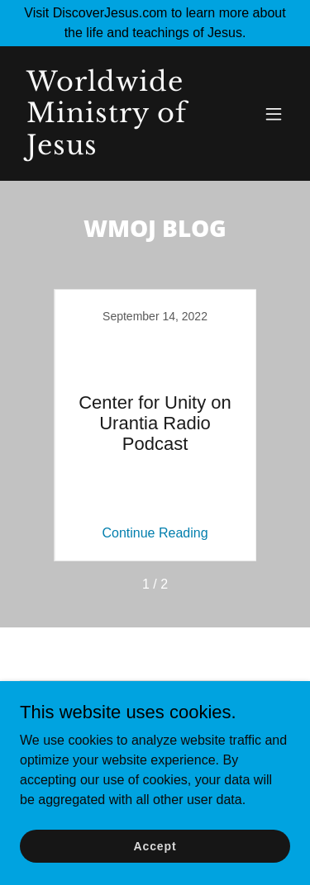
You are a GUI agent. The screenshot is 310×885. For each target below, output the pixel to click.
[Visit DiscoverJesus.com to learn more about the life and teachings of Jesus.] (155, 23)
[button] (273, 113)
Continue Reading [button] (154, 533)
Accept (155, 845)
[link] (114, 150)
